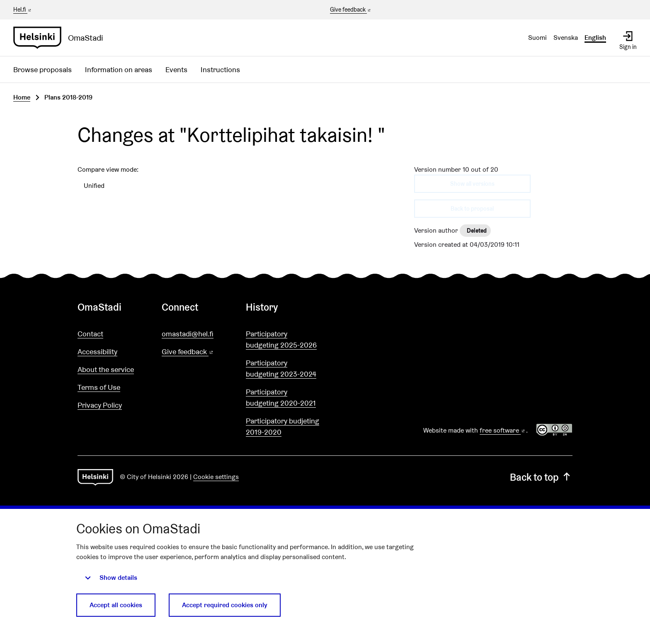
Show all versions (472, 183)
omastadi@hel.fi (187, 333)
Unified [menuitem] (94, 185)
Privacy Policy (100, 405)
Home (21, 97)
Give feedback (351, 10)
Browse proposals (42, 69)
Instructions (220, 69)
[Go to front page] (61, 37)
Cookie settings (216, 476)
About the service (106, 369)
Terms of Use (99, 387)
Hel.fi (22, 9)
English (595, 37)
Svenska (565, 37)
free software (503, 430)
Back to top (541, 477)
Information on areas (118, 69)
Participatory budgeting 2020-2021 (281, 397)
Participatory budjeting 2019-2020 (282, 426)
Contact (90, 333)
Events (176, 69)
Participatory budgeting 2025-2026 (281, 339)
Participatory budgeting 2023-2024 (281, 368)
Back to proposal (472, 208)
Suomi (537, 37)
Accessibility (97, 351)
